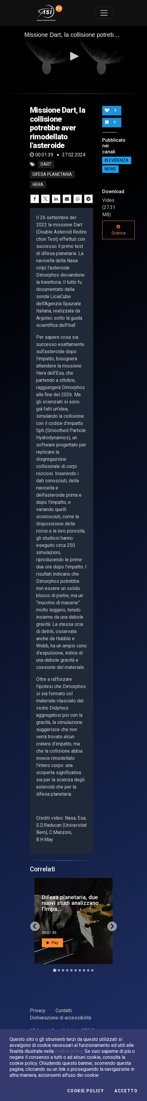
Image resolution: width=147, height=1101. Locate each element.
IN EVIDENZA (116, 160)
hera (38, 184)
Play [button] (52, 943)
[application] (74, 57)
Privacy (37, 1010)
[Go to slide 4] (67, 970)
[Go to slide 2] (59, 970)
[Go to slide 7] (80, 970)
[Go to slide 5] (71, 970)
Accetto (125, 1091)
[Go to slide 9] (88, 970)
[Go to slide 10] (92, 970)
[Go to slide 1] (54, 970)
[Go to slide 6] (75, 970)
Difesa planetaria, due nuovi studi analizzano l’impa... (70, 903)
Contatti (64, 1010)
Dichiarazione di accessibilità (60, 1018)
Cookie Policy (85, 1091)
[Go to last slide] (35, 926)
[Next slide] (112, 926)
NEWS (110, 169)
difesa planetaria (52, 174)
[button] (73, 56)
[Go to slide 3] (63, 970)
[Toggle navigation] (104, 13)
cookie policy (68, 1051)
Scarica (118, 230)
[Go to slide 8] (84, 970)
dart (46, 164)
